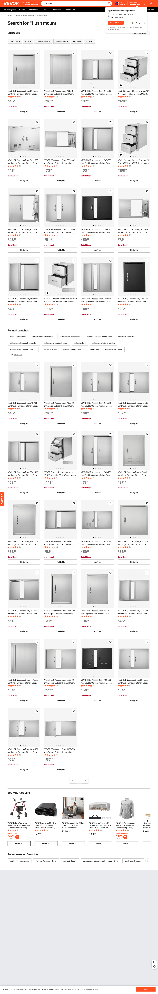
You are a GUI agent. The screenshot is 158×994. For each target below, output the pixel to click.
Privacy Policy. (114, 29)
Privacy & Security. (92, 989)
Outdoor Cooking (28, 16)
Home (9, 16)
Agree (146, 989)
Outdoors (17, 16)
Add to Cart (19, 843)
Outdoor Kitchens (41, 16)
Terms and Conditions (135, 27)
